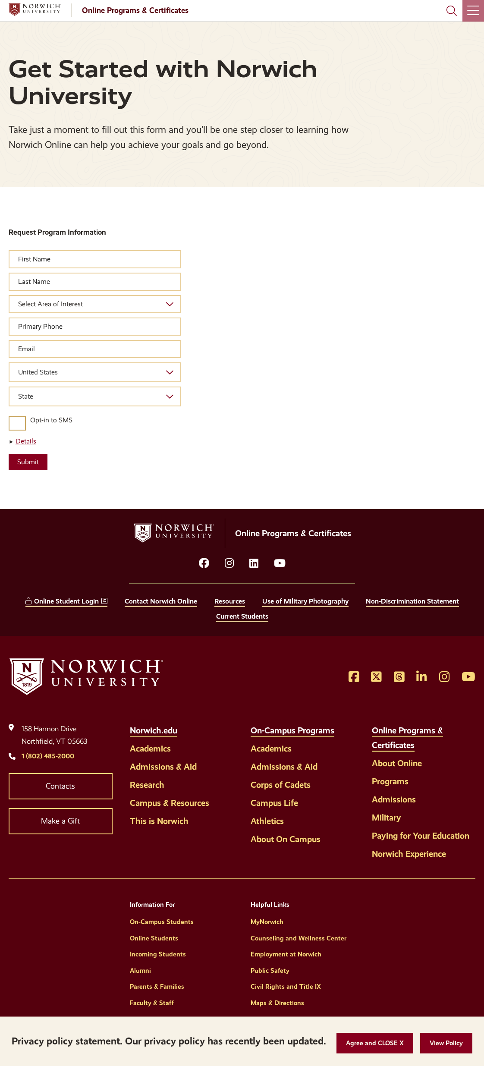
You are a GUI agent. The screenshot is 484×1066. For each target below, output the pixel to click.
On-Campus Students (162, 922)
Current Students (242, 616)
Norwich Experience (409, 854)
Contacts (60, 786)
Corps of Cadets (281, 785)
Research (147, 785)
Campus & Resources (169, 803)
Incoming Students (158, 954)
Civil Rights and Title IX (286, 987)
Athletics (267, 821)
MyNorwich (267, 922)
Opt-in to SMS (51, 420)
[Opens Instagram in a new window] (444, 677)
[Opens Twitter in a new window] (376, 677)
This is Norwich (159, 821)
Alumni (140, 971)
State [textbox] (25, 396)
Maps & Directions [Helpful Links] (277, 1003)
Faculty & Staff (152, 1003)
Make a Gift (60, 821)
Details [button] (26, 441)
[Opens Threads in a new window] (399, 677)
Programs (390, 781)
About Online (397, 763)
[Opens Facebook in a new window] (354, 677)
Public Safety (270, 971)
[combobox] (95, 372)
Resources (229, 601)
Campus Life (274, 803)
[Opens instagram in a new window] (229, 563)
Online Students (154, 938)
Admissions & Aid (163, 766)
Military (386, 817)
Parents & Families (157, 987)
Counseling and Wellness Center (298, 938)
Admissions (394, 799)
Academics (150, 748)
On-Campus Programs (292, 730)
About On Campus (286, 839)
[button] (374, 1043)
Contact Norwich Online (161, 601)
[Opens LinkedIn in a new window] (253, 563)
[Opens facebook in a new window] (204, 563)
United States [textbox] (38, 372)
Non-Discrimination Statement (412, 601)
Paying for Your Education (420, 835)
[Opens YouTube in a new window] (280, 563)
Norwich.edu (153, 730)
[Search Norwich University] (451, 11)
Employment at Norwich (286, 954)
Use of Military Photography (305, 601)
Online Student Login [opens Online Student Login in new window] (66, 601)
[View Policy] (446, 1043)
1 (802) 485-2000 (48, 756)
